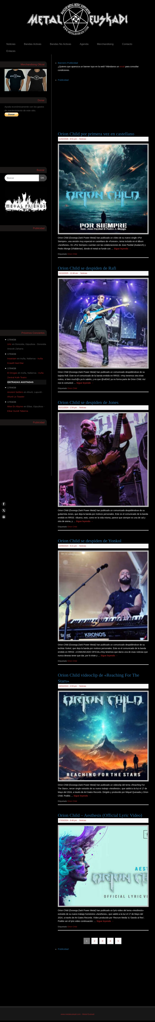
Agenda (84, 44)
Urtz (9, 344)
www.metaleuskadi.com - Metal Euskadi (77, 1014)
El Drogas (12, 373)
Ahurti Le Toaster (15, 396)
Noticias (10, 44)
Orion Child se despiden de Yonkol (89, 540)
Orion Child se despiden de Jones (88, 402)
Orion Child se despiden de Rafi (87, 268)
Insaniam (11, 358)
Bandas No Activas (60, 44)
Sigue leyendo (122, 248)
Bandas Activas (32, 44)
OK (41, 177)
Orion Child (72, 254)
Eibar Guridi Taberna (17, 411)
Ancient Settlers (15, 392)
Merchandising (105, 44)
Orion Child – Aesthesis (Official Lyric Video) (100, 815)
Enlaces (10, 51)
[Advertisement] (106, 103)
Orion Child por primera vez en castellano (96, 133)
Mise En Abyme (15, 406)
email (122, 66)
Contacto (127, 44)
